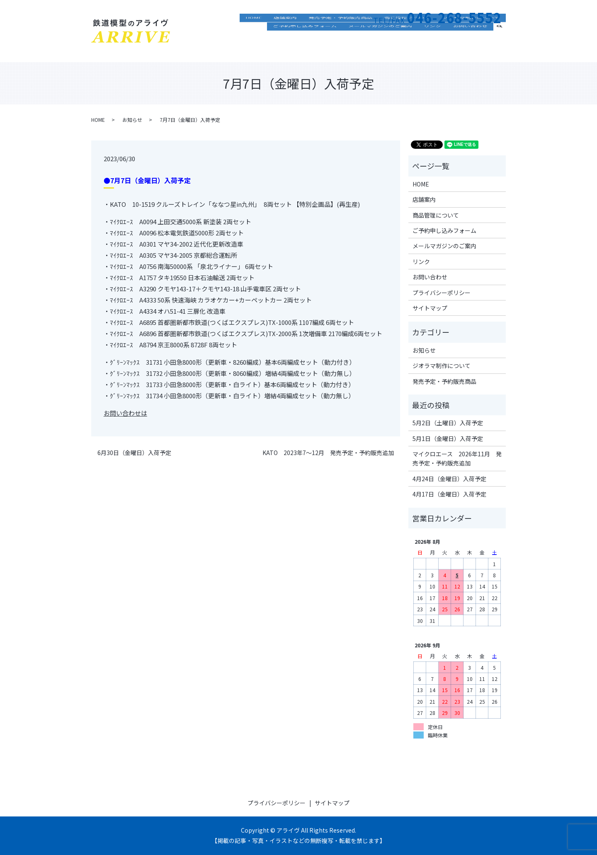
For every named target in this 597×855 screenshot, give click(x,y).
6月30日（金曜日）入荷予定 (134, 453)
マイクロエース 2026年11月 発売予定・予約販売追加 (457, 458)
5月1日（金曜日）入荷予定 (448, 438)
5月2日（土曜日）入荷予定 (448, 423)
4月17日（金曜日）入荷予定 (449, 494)
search (503, 46)
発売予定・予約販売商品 (340, 35)
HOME (253, 35)
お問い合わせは (125, 413)
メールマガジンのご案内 (380, 47)
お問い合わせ (470, 47)
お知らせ (132, 119)
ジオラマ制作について (471, 35)
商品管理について (407, 35)
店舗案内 (285, 35)
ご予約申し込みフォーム (305, 47)
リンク (432, 47)
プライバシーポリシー (442, 292)
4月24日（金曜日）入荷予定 (449, 479)
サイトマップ (430, 308)
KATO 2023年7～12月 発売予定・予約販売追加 (328, 453)
